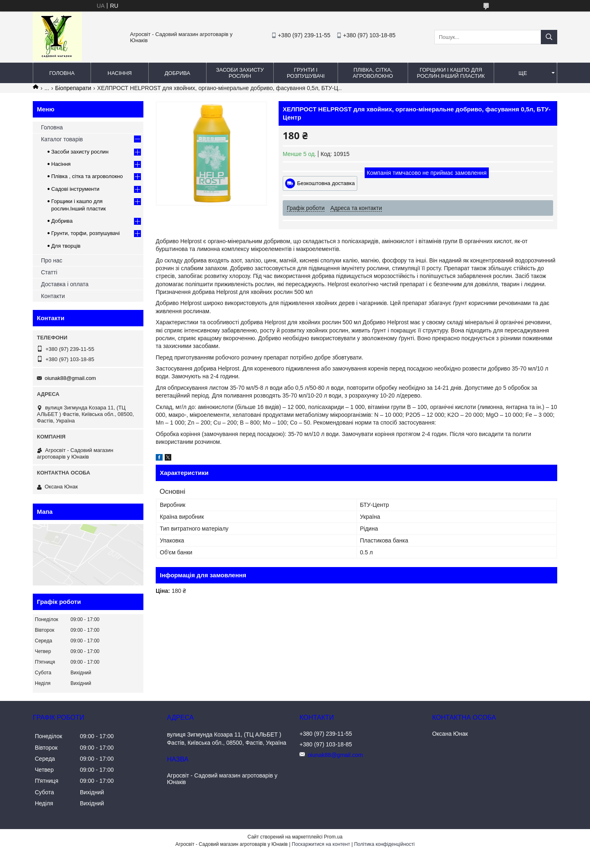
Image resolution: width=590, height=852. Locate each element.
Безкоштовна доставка (326, 183)
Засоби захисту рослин (240, 73)
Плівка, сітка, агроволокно (373, 73)
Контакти (53, 296)
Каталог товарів (62, 139)
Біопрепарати (73, 88)
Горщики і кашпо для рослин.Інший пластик (451, 73)
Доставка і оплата (64, 284)
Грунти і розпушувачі (305, 73)
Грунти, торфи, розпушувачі (85, 233)
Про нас (51, 260)
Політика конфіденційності (384, 844)
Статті (49, 272)
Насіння (120, 73)
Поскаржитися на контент (321, 844)
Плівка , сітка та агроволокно (87, 176)
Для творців (65, 246)
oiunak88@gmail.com (70, 378)
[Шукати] (549, 37)
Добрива (177, 73)
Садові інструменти (75, 189)
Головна (62, 73)
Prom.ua (333, 837)
